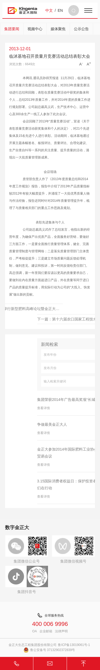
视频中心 (34, 29)
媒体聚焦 (58, 29)
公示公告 (81, 29)
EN (60, 10)
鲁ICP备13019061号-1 (74, 645)
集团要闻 (11, 29)
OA (34, 631)
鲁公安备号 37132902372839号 (49, 650)
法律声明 (61, 631)
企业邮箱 (45, 631)
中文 (49, 10)
